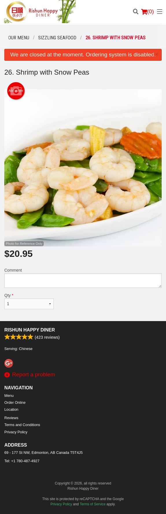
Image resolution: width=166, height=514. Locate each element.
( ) (147, 11)
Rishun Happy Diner (29, 329)
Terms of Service (93, 504)
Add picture (16, 91)
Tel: (21, 461)
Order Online (14, 402)
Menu (9, 395)
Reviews (11, 418)
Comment (83, 278)
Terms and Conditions (22, 425)
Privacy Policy (15, 432)
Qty (29, 301)
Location (11, 409)
